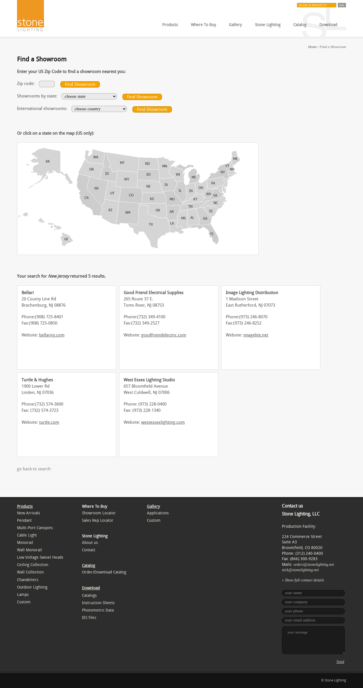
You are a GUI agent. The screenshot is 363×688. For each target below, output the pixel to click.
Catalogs (89, 595)
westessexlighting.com (163, 422)
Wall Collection (30, 572)
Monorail (25, 542)
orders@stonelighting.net (314, 564)
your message (313, 640)
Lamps (23, 594)
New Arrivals (28, 513)
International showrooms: (42, 108)
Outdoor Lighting (32, 587)
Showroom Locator (99, 513)
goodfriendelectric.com (163, 335)
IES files (89, 617)
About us (90, 542)
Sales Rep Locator (97, 520)
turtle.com (49, 422)
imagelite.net (255, 335)
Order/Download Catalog (104, 572)
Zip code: (26, 83)
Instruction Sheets (98, 602)
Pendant (24, 520)
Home (312, 47)
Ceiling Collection (32, 564)
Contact (88, 550)
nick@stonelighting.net (300, 570)
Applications (158, 513)
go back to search (34, 468)
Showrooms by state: (37, 96)
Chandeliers (27, 579)
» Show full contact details (303, 580)
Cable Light (27, 535)
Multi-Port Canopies (35, 527)
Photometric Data (98, 610)
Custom (24, 602)
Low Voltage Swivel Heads (40, 557)
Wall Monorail (29, 550)
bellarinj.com (51, 335)
